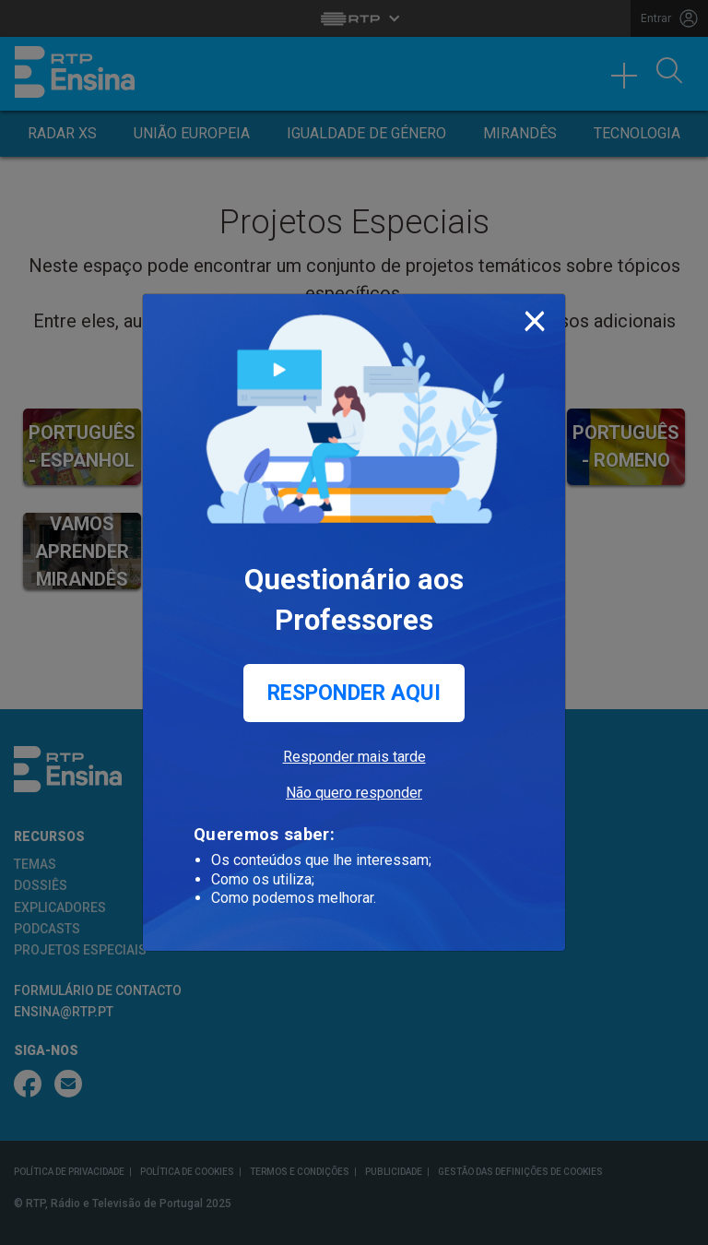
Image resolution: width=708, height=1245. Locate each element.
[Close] (535, 317)
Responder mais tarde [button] (354, 756)
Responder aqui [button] (354, 693)
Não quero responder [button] (354, 792)
